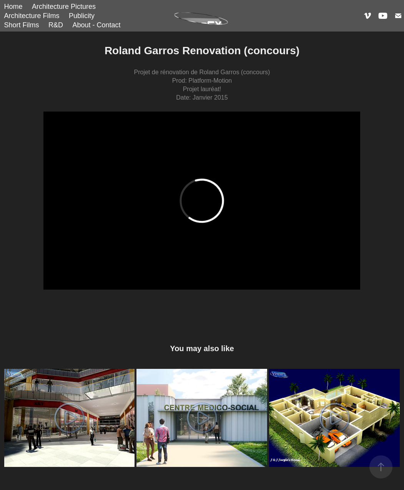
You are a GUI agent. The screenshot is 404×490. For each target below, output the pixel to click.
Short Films (21, 25)
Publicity (82, 16)
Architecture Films (32, 16)
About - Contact (96, 25)
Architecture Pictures (64, 6)
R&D (55, 25)
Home (13, 6)
